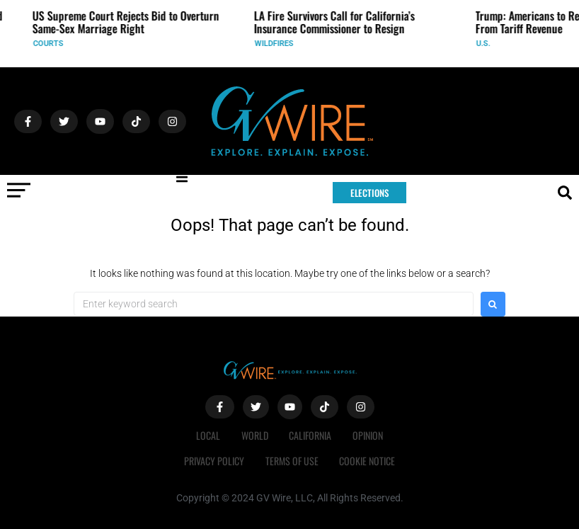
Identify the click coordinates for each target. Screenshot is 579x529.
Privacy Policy (214, 460)
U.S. (488, 43)
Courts (53, 43)
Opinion (368, 435)
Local (208, 435)
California (311, 435)
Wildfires (278, 43)
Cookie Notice (368, 460)
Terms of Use (292, 460)
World (254, 435)
